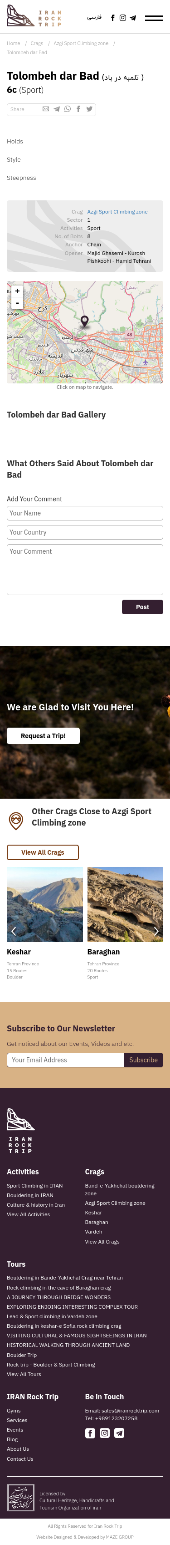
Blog (12, 1439)
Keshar (93, 1212)
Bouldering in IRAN (30, 1195)
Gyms (14, 1410)
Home (13, 43)
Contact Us (20, 1458)
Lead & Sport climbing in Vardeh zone (52, 1316)
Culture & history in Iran (36, 1204)
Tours (16, 1264)
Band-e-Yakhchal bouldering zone (120, 1189)
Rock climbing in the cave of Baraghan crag (59, 1287)
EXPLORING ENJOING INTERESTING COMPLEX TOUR (72, 1306)
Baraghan (96, 1222)
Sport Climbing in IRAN (35, 1185)
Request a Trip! (43, 736)
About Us (18, 1448)
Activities (23, 1171)
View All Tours (24, 1374)
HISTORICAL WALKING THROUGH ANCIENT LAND (68, 1344)
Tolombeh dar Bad (27, 52)
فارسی (94, 17)
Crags (37, 43)
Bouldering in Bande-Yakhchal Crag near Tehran (65, 1277)
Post (142, 607)
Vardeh (93, 1231)
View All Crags (42, 852)
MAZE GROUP (120, 1537)
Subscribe (144, 1060)
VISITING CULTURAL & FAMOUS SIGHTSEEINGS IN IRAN (77, 1335)
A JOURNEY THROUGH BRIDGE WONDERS (59, 1297)
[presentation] (13, 931)
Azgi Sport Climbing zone (81, 43)
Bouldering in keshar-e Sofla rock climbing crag (64, 1325)
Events (15, 1429)
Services (17, 1420)
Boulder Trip (22, 1354)
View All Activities (28, 1214)
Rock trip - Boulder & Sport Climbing (51, 1364)
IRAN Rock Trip (32, 1396)
